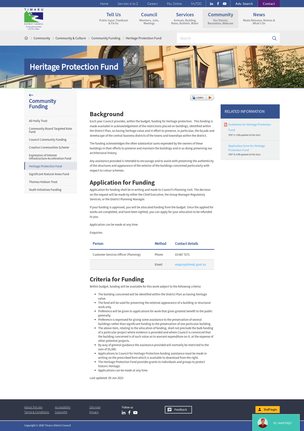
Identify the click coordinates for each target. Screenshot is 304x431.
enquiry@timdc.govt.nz (190, 264)
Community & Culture (71, 38)
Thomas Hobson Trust (43, 182)
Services (185, 18)
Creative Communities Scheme (49, 147)
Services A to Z (128, 3)
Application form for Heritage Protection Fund (246, 148)
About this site (33, 407)
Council (149, 18)
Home (104, 3)
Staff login (270, 409)
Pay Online (174, 3)
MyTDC (196, 3)
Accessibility (63, 407)
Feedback (180, 410)
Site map (94, 407)
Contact (266, 3)
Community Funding (105, 38)
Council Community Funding (47, 140)
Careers (152, 3)
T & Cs (36, 412)
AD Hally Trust (38, 121)
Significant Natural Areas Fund (49, 174)
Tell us (113, 18)
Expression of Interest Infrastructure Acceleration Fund (50, 156)
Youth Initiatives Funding (45, 190)
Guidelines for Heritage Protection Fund (249, 127)
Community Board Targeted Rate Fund (50, 130)
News (259, 18)
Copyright (61, 412)
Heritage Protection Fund (144, 38)
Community (220, 18)
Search (244, 3)
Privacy (94, 412)
